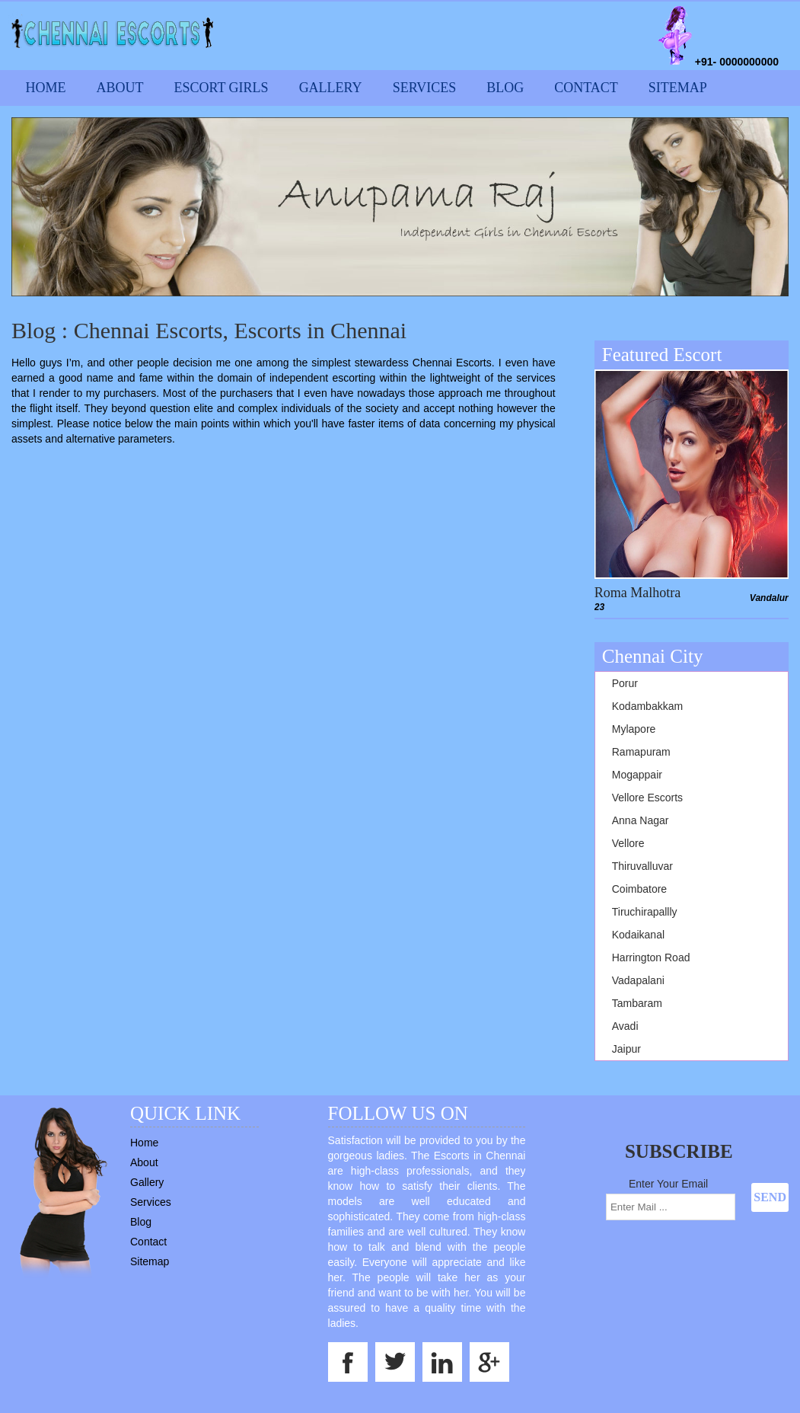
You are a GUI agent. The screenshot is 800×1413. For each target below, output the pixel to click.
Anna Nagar (640, 820)
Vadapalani (638, 980)
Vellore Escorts (647, 797)
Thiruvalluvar (642, 866)
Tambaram (637, 1003)
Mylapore (634, 729)
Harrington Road (651, 957)
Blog (505, 87)
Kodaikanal (638, 935)
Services (425, 87)
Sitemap (678, 87)
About (120, 87)
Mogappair (637, 775)
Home (46, 87)
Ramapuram (641, 752)
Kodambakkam (647, 706)
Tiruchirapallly (644, 912)
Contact (586, 87)
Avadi (625, 1026)
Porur (625, 683)
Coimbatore (639, 889)
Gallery (330, 87)
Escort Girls (221, 87)
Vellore (628, 843)
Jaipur (626, 1049)
